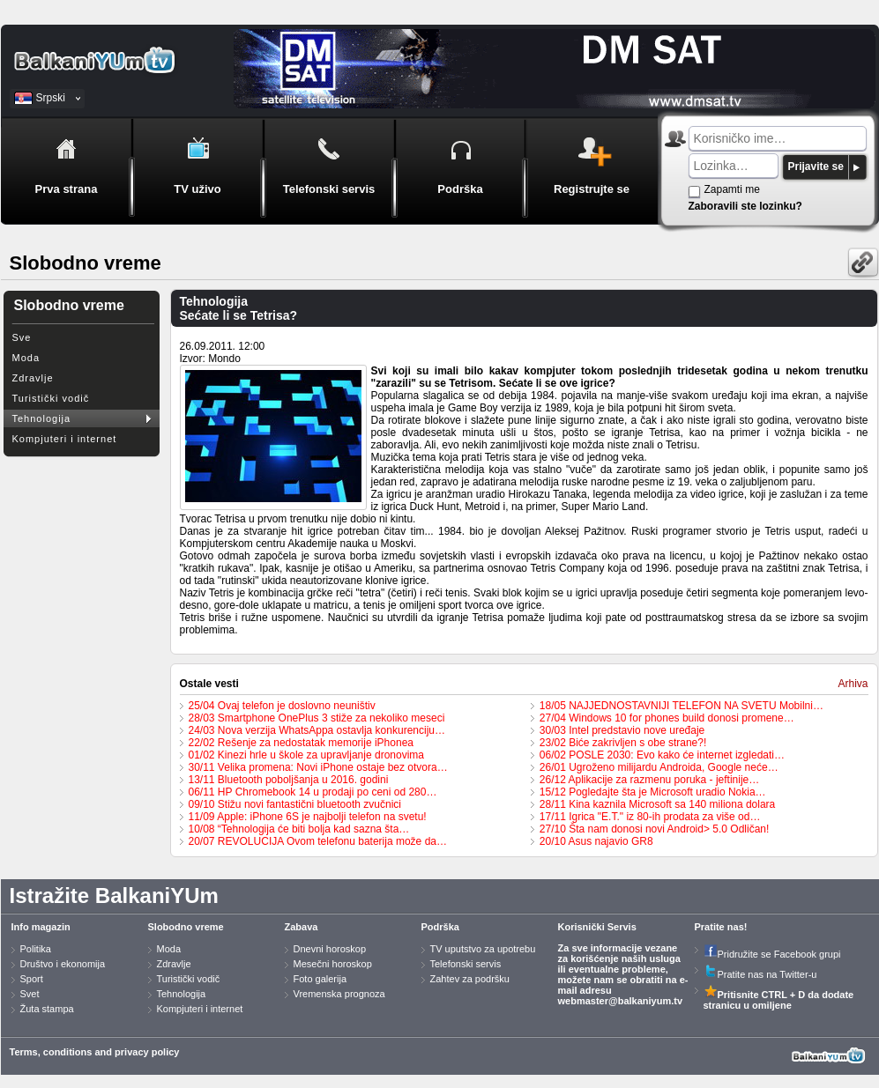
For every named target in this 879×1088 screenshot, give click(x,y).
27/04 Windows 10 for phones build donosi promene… (667, 718)
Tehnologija (41, 418)
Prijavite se (816, 166)
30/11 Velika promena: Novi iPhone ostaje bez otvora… (318, 767)
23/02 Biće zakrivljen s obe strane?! (623, 742)
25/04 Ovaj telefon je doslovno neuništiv (282, 705)
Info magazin (41, 926)
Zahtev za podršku (470, 978)
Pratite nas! (721, 926)
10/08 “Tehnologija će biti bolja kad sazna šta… (299, 829)
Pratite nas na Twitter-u (760, 974)
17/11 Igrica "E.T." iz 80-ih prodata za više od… (650, 816)
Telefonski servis (466, 963)
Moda (26, 357)
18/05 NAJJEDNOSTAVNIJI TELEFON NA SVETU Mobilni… (681, 705)
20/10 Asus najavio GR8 (596, 841)
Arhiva (853, 683)
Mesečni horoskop (333, 963)
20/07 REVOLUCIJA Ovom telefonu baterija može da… (318, 841)
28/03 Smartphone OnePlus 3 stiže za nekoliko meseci (317, 718)
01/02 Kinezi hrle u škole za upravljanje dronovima (307, 755)
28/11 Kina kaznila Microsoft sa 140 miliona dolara (657, 804)
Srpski (50, 98)
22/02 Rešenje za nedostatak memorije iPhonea (301, 742)
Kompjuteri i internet (64, 438)
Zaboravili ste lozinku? (745, 206)
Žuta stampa (47, 1008)
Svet (30, 993)
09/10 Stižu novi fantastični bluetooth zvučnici (295, 804)
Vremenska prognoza (339, 993)
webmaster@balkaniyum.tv (620, 1000)
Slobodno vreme (186, 926)
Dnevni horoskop (330, 949)
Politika (35, 949)
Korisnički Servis (597, 926)
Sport (31, 978)
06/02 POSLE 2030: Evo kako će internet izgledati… (662, 755)
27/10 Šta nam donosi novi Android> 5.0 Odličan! (655, 829)
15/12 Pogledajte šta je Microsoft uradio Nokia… (653, 792)
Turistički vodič (51, 398)
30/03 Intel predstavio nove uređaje (622, 730)
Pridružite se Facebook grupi (772, 954)
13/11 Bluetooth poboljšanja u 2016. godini (289, 779)
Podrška (440, 926)
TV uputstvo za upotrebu (483, 949)
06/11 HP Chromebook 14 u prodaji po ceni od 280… (313, 792)
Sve (22, 337)
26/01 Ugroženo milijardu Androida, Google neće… (659, 767)
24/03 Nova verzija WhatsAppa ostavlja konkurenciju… (317, 730)
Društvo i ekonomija (63, 963)
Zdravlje (33, 378)
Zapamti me (732, 189)
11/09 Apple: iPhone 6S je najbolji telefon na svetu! (308, 816)
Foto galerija (320, 978)
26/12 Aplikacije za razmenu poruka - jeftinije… (649, 779)
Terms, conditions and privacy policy (95, 1052)
